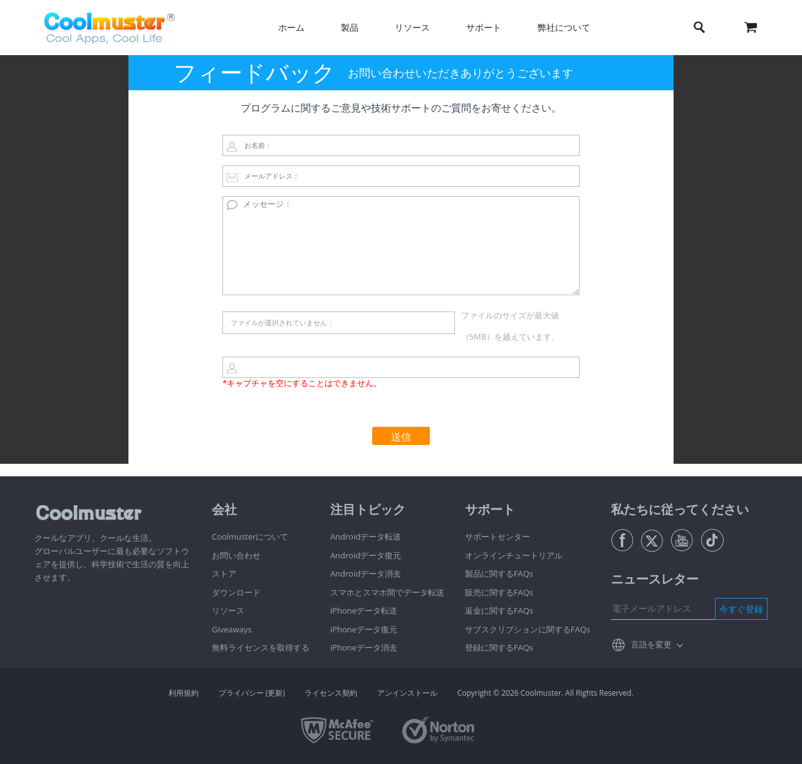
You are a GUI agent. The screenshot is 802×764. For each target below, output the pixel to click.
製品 (349, 27)
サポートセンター (497, 536)
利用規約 (184, 693)
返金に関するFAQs (499, 610)
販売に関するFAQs (499, 592)
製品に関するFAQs (499, 573)
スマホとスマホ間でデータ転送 (387, 592)
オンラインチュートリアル (514, 555)
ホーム (291, 27)
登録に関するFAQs (499, 647)
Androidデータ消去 (366, 573)
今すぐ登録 (741, 609)
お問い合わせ (236, 555)
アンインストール (407, 693)
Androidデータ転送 (366, 536)
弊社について (564, 27)
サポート (483, 27)
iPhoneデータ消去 (363, 647)
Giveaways (232, 629)
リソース (412, 27)
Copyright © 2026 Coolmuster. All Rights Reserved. (545, 693)
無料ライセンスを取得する (261, 647)
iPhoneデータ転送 (363, 610)
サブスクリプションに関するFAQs (527, 629)
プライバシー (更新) (252, 693)
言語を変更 (651, 644)
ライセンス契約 (331, 693)
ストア (224, 573)
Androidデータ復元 (366, 555)
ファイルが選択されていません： (282, 322)
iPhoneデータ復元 (363, 629)
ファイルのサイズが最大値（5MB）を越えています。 (510, 326)
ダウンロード (236, 592)
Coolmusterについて (250, 536)
